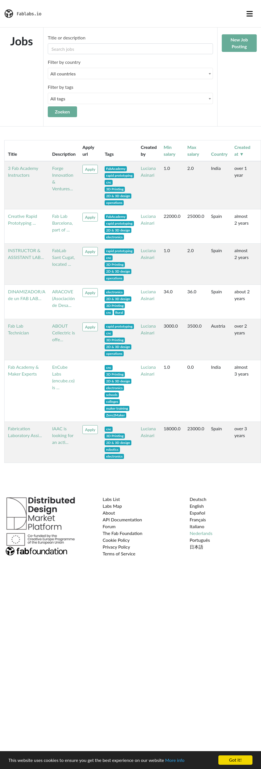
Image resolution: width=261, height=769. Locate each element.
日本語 (196, 546)
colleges (112, 401)
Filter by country (64, 62)
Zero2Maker (115, 415)
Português (200, 540)
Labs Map (112, 506)
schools (111, 395)
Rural (119, 312)
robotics (112, 449)
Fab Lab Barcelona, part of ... (62, 222)
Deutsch (198, 499)
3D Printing (114, 189)
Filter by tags (60, 87)
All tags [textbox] (57, 98)
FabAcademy (115, 169)
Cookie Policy (116, 540)
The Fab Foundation (122, 533)
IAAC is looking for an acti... (62, 435)
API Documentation (122, 519)
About (109, 512)
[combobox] (130, 73)
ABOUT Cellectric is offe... (63, 332)
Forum (109, 526)
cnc (108, 182)
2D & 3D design (118, 196)
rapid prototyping (119, 175)
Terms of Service (119, 553)
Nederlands (201, 533)
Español (197, 512)
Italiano (197, 526)
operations (114, 203)
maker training (117, 408)
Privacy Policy (116, 546)
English (197, 506)
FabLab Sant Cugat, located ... (63, 257)
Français (198, 519)
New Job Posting (239, 43)
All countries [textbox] (63, 73)
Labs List (111, 499)
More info (175, 760)
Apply (90, 169)
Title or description (66, 37)
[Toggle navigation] (249, 13)
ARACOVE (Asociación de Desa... (63, 298)
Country (219, 154)
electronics (114, 237)
